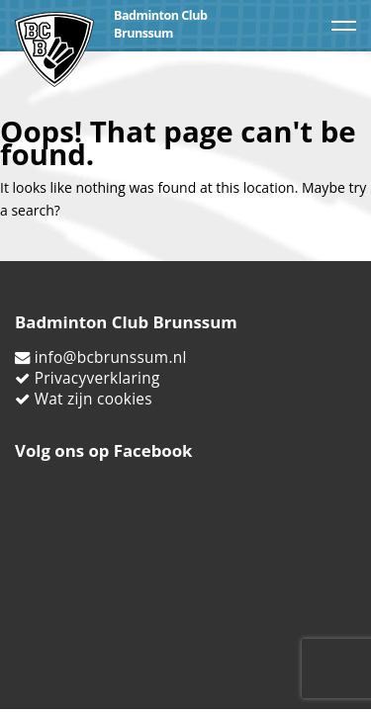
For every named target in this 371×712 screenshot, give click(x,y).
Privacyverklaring (97, 378)
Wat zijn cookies (93, 399)
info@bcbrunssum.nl (111, 357)
